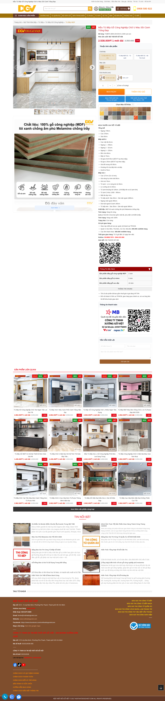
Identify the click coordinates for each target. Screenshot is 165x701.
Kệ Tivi (105, 15)
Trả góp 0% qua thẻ (138, 99)
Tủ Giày (98, 15)
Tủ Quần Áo (55, 15)
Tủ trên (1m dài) (107, 77)
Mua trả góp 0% (112, 99)
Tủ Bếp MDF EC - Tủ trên (107, 57)
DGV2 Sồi (105, 67)
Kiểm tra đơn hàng (97, 1)
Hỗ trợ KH (148, 1)
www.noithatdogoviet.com (28, 619)
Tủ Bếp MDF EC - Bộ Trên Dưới (142, 57)
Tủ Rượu (90, 15)
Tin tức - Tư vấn (138, 1)
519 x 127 (122, 77)
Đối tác (130, 1)
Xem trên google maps (32, 626)
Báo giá (124, 1)
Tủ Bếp (136, 15)
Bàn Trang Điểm (79, 15)
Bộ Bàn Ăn (118, 15)
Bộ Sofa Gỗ (66, 15)
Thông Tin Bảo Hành (125, 269)
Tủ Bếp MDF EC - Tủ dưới (125, 57)
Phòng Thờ (128, 15)
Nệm (110, 15)
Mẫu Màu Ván (116, 1)
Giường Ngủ (44, 15)
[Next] (92, 67)
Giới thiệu (107, 1)
